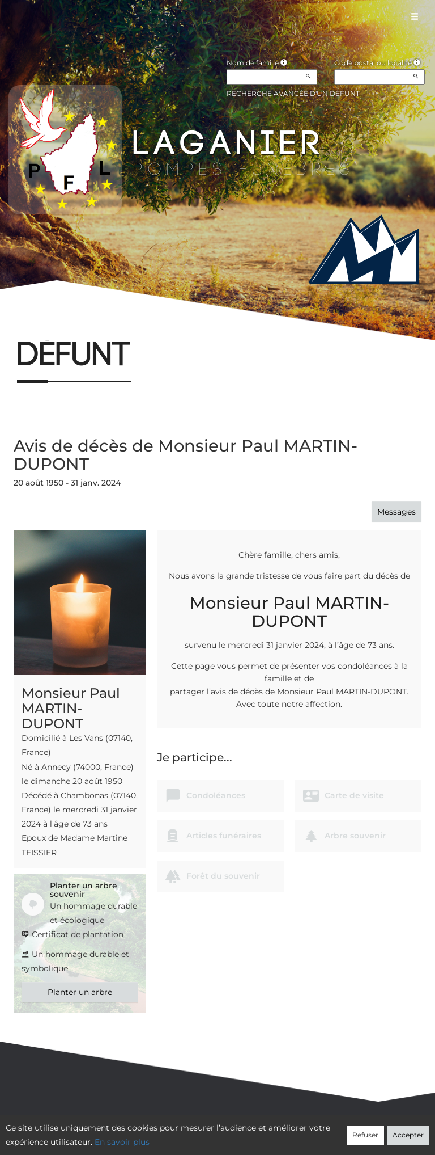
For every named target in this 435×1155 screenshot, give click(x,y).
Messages (396, 512)
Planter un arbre (80, 992)
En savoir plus (122, 1142)
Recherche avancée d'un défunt (293, 93)
